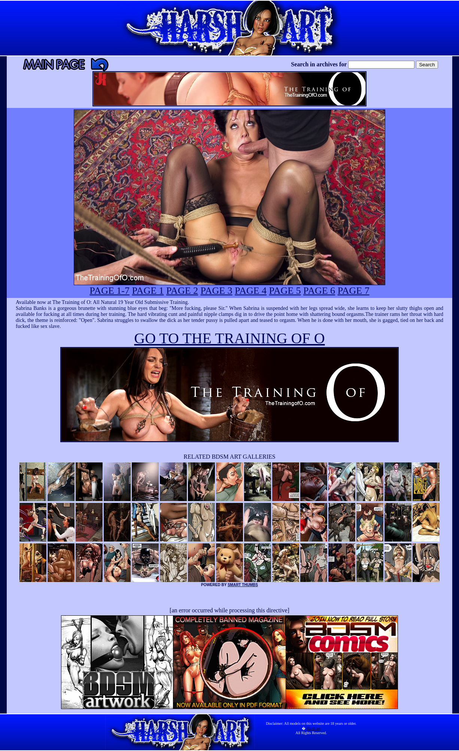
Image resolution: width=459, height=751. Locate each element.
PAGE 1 (148, 290)
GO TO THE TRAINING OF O (229, 338)
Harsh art (313, 728)
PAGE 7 (354, 290)
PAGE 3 (216, 290)
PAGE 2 (182, 290)
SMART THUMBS (243, 585)
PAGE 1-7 (109, 290)
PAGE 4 (251, 290)
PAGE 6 (319, 290)
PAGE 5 (285, 290)
